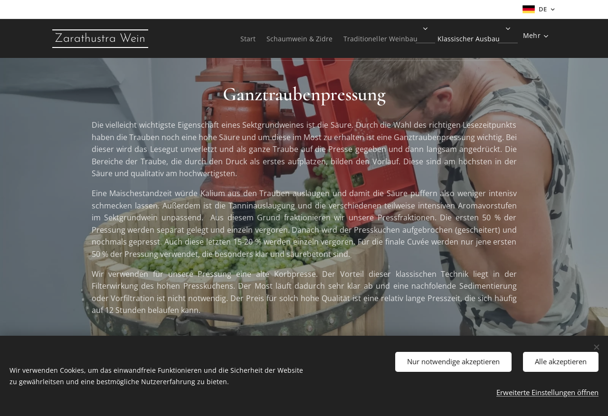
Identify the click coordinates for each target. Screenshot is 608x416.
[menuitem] (223, 38)
